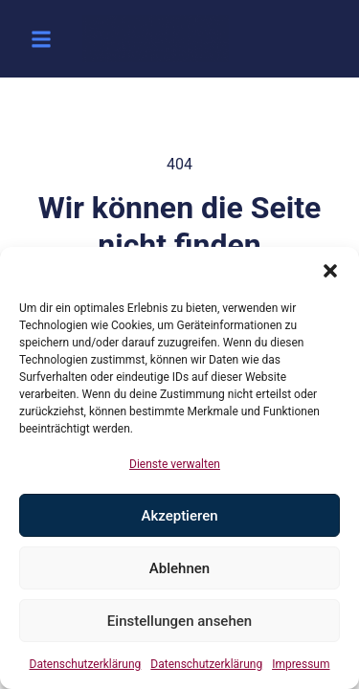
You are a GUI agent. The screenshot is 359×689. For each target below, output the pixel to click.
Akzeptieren (179, 515)
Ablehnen (179, 568)
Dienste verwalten (174, 464)
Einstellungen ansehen (179, 621)
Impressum (300, 664)
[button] (330, 270)
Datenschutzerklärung (86, 664)
